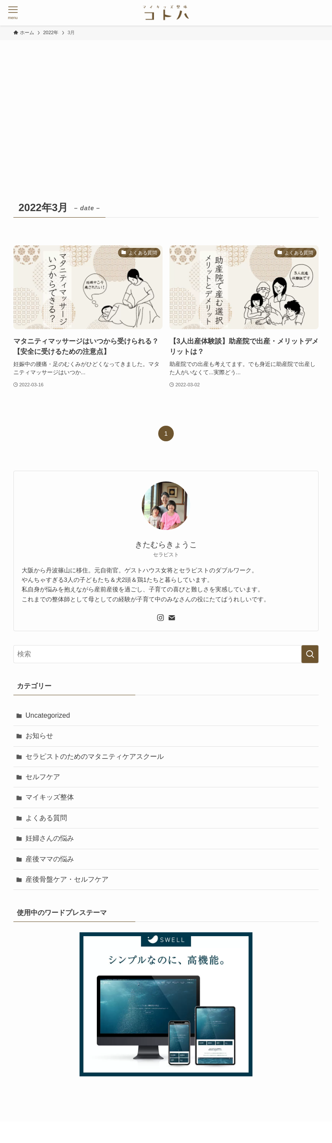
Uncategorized (48, 715)
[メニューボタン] (13, 13)
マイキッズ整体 (50, 797)
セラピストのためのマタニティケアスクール (95, 756)
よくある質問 (46, 818)
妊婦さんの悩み (50, 838)
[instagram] (160, 617)
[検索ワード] (166, 654)
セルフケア (43, 776)
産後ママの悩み (50, 859)
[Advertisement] (166, 105)
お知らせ (39, 735)
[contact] (171, 617)
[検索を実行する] (310, 654)
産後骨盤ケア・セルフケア (67, 879)
